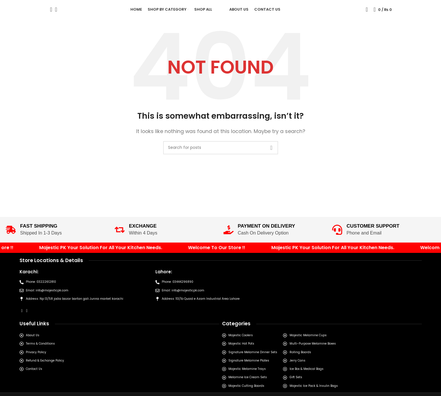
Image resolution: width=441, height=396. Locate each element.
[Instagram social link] (26, 334)
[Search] (49, 15)
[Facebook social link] (22, 334)
